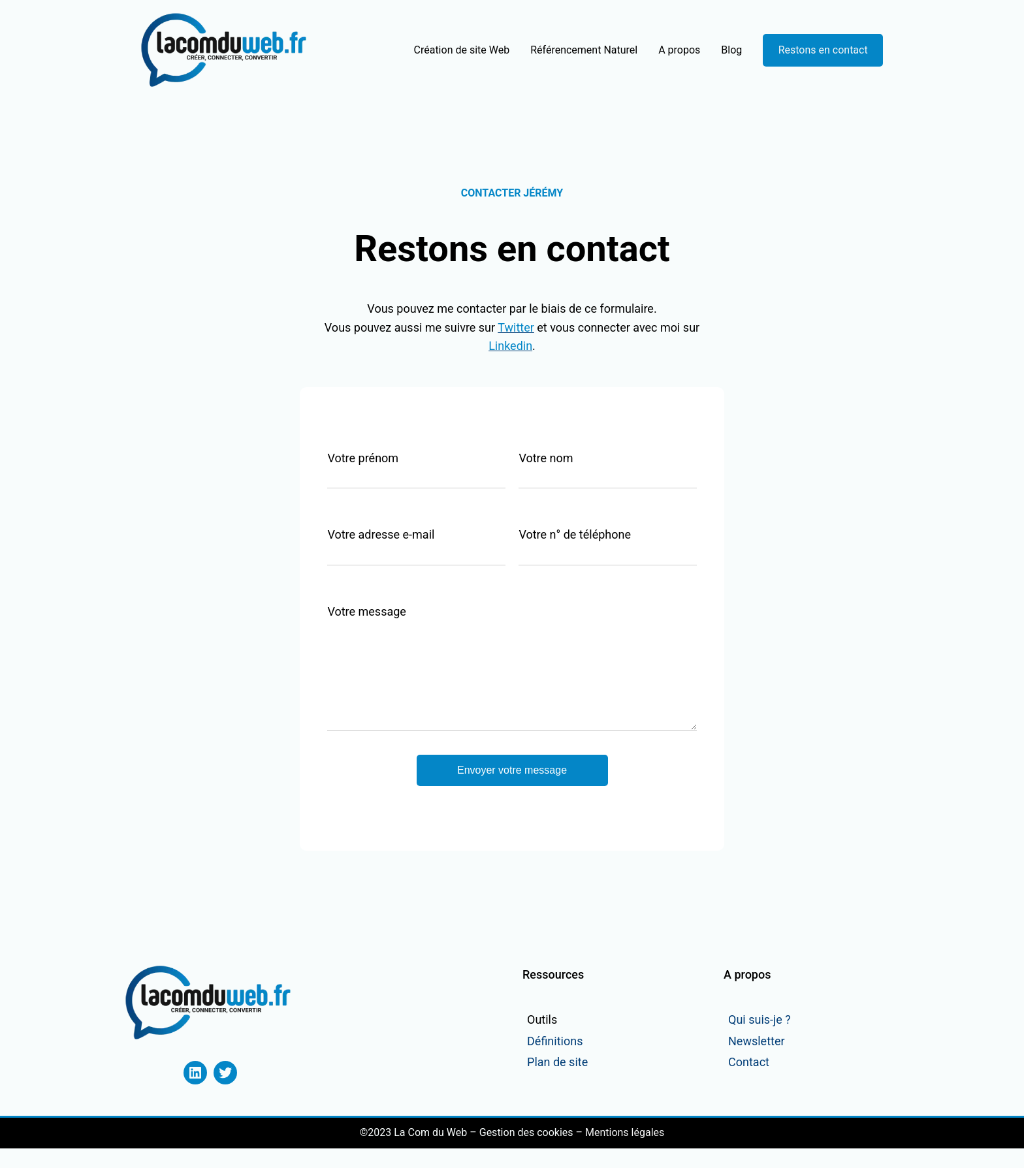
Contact (748, 1081)
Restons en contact (823, 50)
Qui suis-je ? (759, 1039)
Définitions (555, 1060)
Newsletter (756, 1060)
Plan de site (557, 1081)
